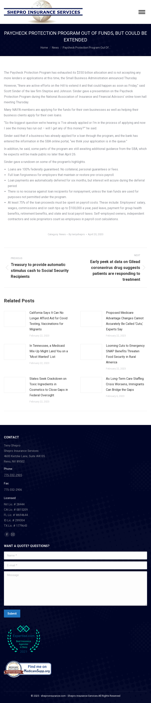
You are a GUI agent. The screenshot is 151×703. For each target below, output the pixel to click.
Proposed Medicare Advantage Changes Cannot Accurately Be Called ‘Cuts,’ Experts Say (125, 321)
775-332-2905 (13, 475)
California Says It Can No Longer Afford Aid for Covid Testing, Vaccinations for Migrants (48, 321)
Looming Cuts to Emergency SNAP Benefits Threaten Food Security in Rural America (125, 354)
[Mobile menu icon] (142, 12)
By (77, 234)
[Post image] (15, 319)
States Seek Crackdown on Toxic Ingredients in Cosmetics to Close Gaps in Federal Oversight (48, 387)
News (62, 234)
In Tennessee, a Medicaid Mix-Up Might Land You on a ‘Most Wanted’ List (48, 351)
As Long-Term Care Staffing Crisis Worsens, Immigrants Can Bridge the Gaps (125, 384)
